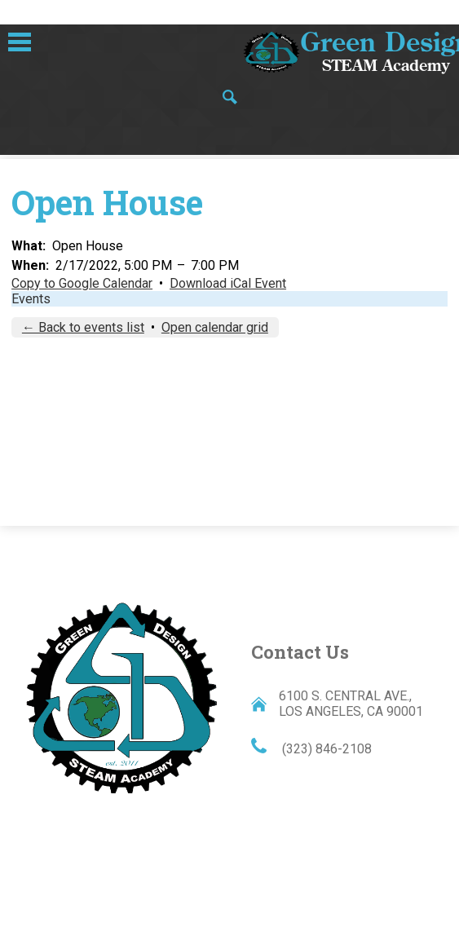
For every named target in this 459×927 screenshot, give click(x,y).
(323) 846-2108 (325, 749)
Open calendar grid (214, 327)
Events (31, 299)
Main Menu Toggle (19, 42)
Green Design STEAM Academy (121, 696)
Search (230, 98)
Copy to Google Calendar (81, 283)
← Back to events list (83, 327)
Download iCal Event (228, 283)
